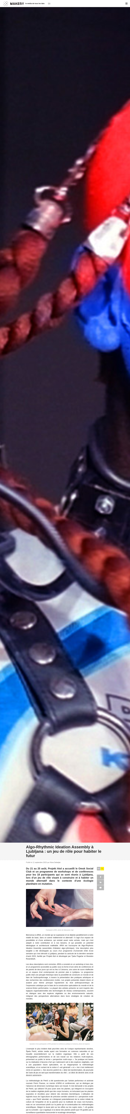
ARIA (39, 935)
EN (99, 868)
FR (102, 868)
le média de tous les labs (35, 3)
